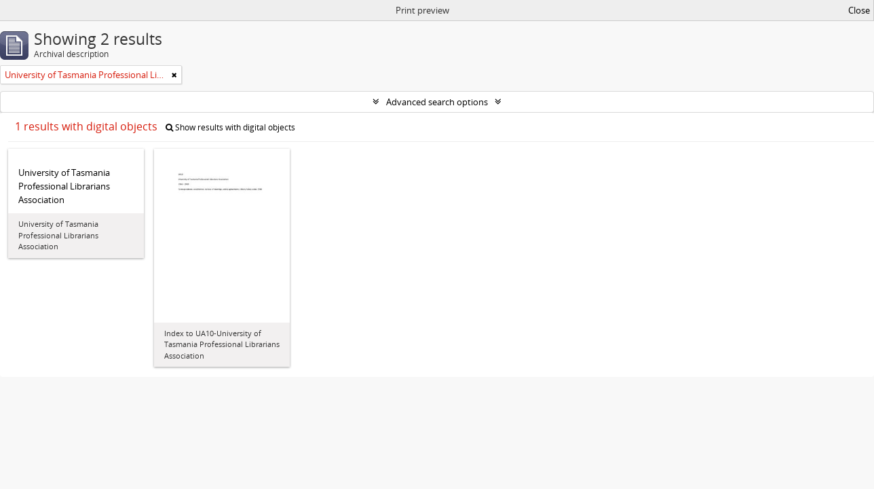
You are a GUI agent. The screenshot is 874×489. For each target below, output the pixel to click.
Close (859, 10)
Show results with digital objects (230, 127)
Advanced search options (437, 102)
